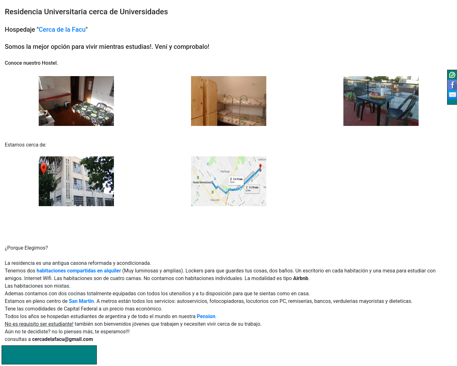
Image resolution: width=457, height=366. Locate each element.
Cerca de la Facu (62, 29)
